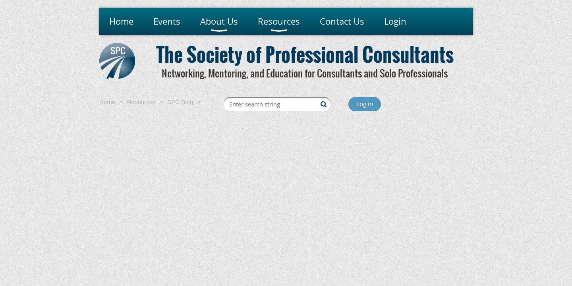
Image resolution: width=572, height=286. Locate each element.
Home (107, 102)
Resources (141, 102)
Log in (364, 104)
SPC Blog (180, 102)
